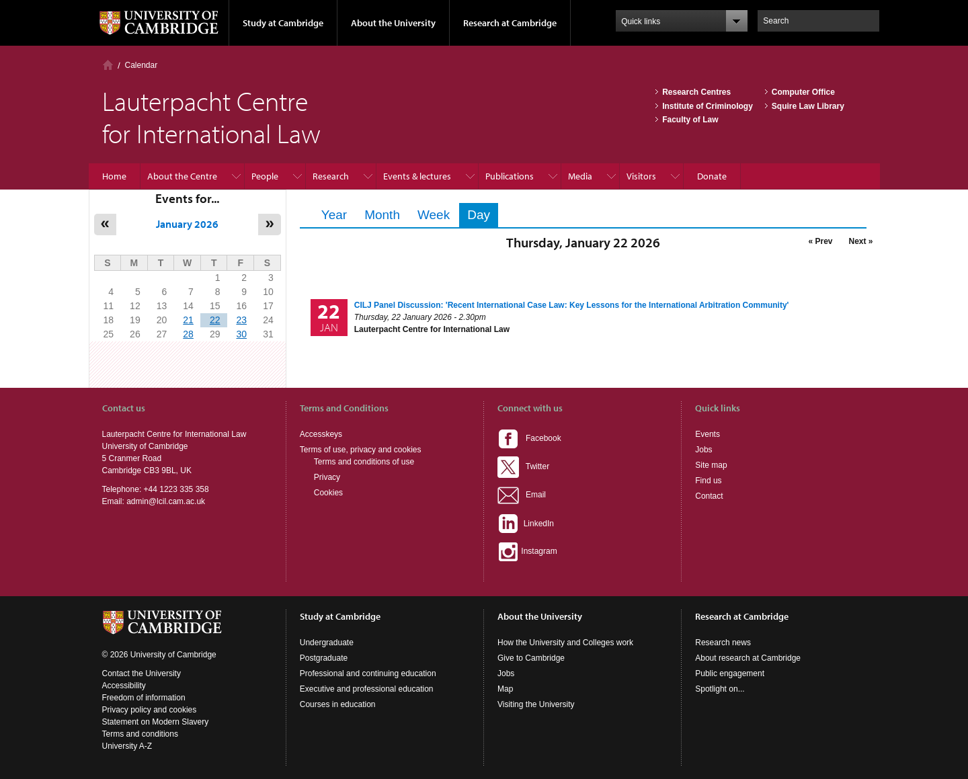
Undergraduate (327, 642)
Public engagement (729, 673)
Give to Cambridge (531, 658)
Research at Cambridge (510, 23)
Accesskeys (321, 434)
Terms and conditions (140, 734)
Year (334, 215)
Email (521, 494)
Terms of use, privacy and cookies (360, 449)
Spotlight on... (719, 689)
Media (580, 176)
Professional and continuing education (368, 673)
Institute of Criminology (707, 106)
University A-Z (127, 746)
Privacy (327, 477)
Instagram (527, 551)
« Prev (820, 241)
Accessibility (124, 685)
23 (241, 320)
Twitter (523, 466)
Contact (709, 496)
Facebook (529, 438)
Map (505, 689)
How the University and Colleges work (565, 642)
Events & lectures (417, 176)
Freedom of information (144, 697)
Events (707, 434)
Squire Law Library (808, 106)
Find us (708, 480)
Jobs (703, 449)
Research (331, 176)
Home (108, 65)
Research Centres (696, 92)
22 (215, 320)
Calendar (141, 65)
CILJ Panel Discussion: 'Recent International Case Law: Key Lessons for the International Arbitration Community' (571, 305)
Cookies (328, 492)
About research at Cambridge (748, 658)
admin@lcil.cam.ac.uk (165, 501)
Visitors (641, 176)
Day (482, 215)
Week (433, 215)
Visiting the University (536, 704)
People (264, 176)
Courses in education (338, 704)
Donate (712, 176)
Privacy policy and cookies (149, 709)
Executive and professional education (367, 689)
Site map (711, 465)
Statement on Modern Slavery (155, 722)
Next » (860, 241)
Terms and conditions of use (364, 461)
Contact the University (141, 673)
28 (188, 334)
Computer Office (803, 92)
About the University (393, 23)
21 (188, 320)
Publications (509, 176)
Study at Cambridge (283, 23)
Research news (723, 642)
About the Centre (182, 176)
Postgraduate (324, 658)
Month (382, 215)
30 (241, 334)
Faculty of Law (690, 119)
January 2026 (187, 224)
